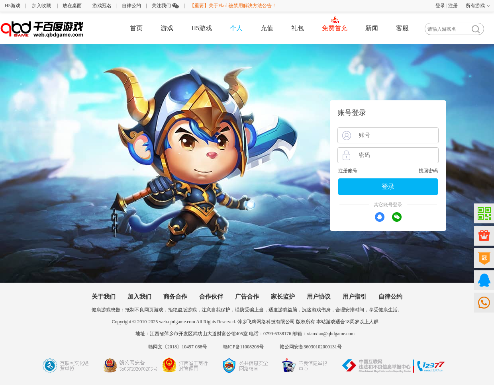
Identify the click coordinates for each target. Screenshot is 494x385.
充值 (267, 28)
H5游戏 (12, 5)
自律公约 (131, 5)
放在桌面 (72, 5)
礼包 (297, 28)
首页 (136, 28)
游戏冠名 (102, 5)
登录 (440, 5)
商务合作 (175, 296)
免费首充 (334, 28)
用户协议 (319, 296)
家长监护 (283, 296)
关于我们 (104, 296)
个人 (236, 28)
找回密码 (428, 171)
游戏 (167, 28)
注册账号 (347, 171)
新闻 (371, 28)
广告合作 (247, 296)
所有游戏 (475, 5)
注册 (453, 5)
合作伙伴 (211, 296)
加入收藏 (41, 5)
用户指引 (355, 296)
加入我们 (139, 296)
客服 (402, 28)
